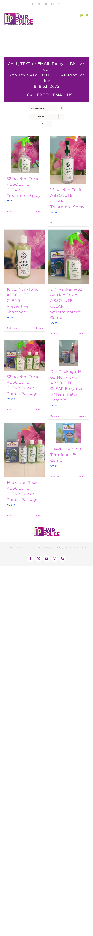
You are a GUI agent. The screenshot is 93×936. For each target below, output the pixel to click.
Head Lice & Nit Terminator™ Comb (66, 455)
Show (37, 117)
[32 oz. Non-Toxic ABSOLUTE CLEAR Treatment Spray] (24, 154)
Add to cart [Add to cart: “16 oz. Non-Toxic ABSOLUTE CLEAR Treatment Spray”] (56, 223)
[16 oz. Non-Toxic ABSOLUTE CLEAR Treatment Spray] (68, 160)
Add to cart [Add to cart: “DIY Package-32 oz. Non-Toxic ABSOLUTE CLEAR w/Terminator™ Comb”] (56, 333)
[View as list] (49, 124)
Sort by (37, 108)
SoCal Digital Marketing (52, 548)
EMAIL (43, 63)
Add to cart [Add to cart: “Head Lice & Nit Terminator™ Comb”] (56, 476)
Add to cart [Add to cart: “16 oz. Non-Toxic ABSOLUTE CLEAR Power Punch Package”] (13, 515)
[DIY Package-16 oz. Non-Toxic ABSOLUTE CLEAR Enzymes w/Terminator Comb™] (68, 353)
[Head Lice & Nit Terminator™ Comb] (68, 433)
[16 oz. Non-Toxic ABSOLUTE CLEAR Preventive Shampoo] (24, 257)
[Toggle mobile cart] (81, 15)
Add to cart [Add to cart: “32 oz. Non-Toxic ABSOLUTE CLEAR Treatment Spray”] (13, 211)
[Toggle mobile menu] (87, 15)
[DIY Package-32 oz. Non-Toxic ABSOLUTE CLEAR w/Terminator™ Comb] (68, 257)
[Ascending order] (61, 108)
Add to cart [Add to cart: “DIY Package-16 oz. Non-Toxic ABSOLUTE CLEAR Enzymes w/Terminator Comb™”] (56, 416)
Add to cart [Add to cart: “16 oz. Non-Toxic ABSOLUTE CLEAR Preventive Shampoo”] (13, 328)
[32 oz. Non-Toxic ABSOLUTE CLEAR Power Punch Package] (24, 355)
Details (40, 211)
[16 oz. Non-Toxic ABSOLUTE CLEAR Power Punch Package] (24, 450)
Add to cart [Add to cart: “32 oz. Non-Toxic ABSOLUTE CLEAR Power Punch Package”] (13, 409)
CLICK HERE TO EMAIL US (46, 95)
